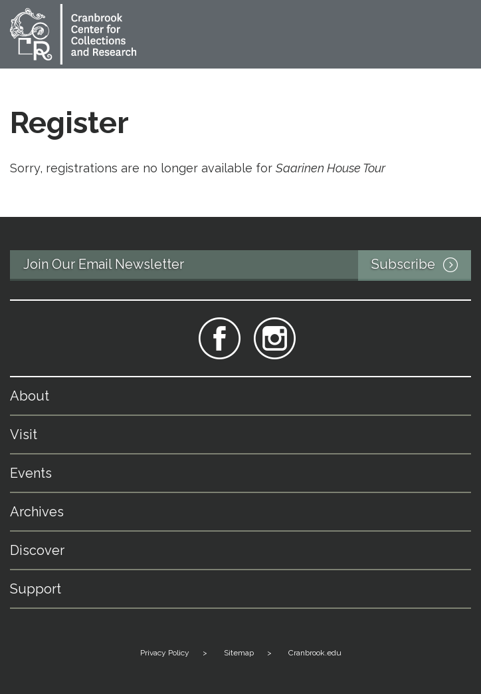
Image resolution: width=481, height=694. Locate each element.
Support (35, 589)
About (29, 396)
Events (31, 473)
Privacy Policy (164, 652)
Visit (23, 434)
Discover (37, 550)
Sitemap (239, 652)
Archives (37, 512)
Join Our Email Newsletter (247, 265)
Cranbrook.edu (314, 652)
